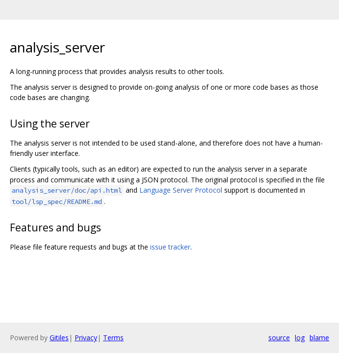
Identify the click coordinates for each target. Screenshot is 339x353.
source (279, 337)
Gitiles (59, 337)
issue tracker (170, 247)
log (300, 337)
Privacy (86, 337)
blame (319, 337)
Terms (113, 337)
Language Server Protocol (180, 190)
